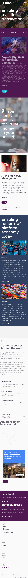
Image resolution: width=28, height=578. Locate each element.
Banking (4, 526)
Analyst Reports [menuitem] (5, 538)
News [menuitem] (2, 551)
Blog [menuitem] (2, 536)
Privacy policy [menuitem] (5, 574)
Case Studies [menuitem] (4, 540)
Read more (6, 85)
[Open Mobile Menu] (25, 3)
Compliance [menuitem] (19, 574)
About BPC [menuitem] (4, 549)
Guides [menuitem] (3, 542)
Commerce (5, 529)
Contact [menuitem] (3, 557)
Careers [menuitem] (3, 553)
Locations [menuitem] (3, 555)
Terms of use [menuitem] (13, 574)
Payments (4, 528)
